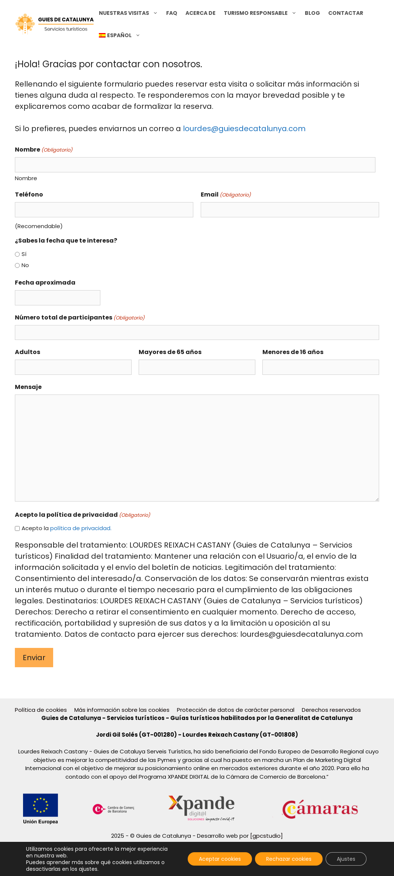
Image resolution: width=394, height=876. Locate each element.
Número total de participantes (80, 317)
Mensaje (28, 387)
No (25, 265)
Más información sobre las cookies (121, 710)
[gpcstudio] (266, 836)
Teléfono (29, 194)
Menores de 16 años (292, 352)
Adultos (27, 352)
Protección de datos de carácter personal (235, 710)
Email (226, 194)
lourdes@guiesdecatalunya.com (244, 128)
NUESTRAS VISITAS (130, 13)
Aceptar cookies (220, 859)
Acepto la (67, 528)
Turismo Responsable (262, 13)
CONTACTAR (345, 13)
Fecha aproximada (45, 282)
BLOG (312, 13)
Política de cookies (41, 710)
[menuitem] (120, 35)
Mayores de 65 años (170, 352)
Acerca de (200, 13)
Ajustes (346, 859)
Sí (24, 254)
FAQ (171, 13)
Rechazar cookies (288, 859)
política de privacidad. (81, 528)
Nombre (26, 178)
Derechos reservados (331, 710)
